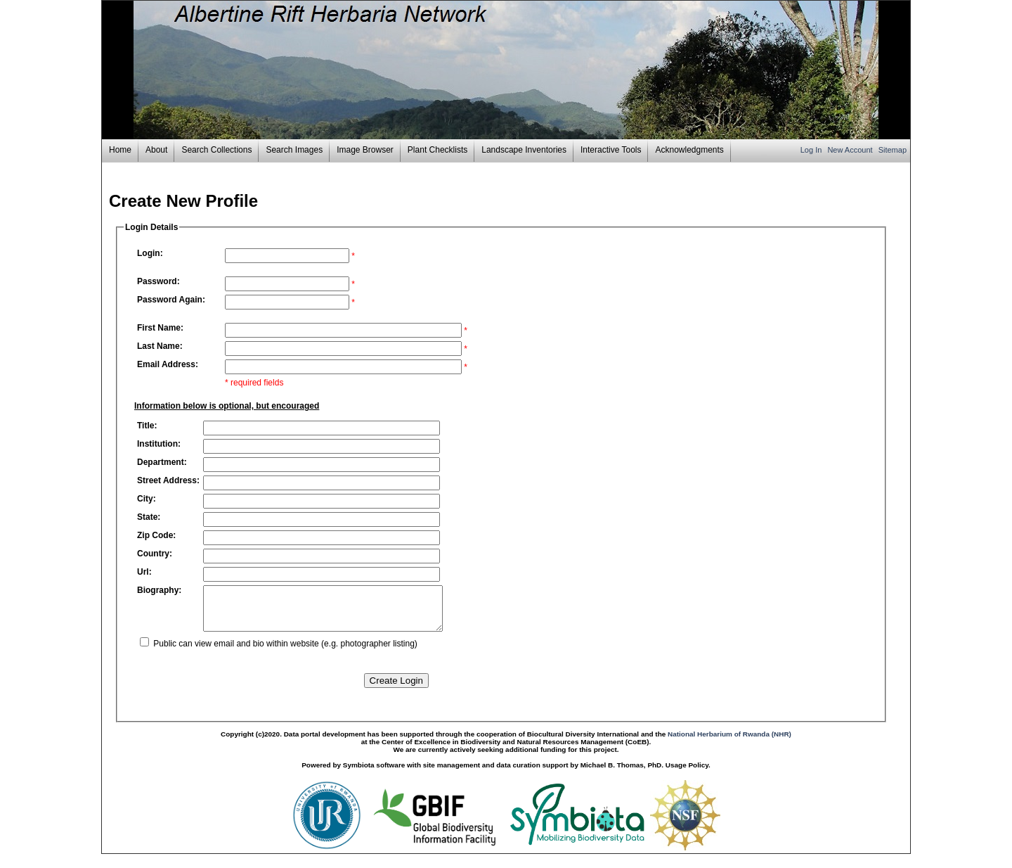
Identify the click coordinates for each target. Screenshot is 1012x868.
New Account (850, 150)
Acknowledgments (689, 150)
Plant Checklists (437, 150)
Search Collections (216, 150)
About (156, 150)
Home (120, 150)
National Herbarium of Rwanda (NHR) (729, 742)
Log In (812, 150)
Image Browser (365, 150)
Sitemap (892, 150)
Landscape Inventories (523, 150)
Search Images (294, 150)
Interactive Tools (611, 150)
